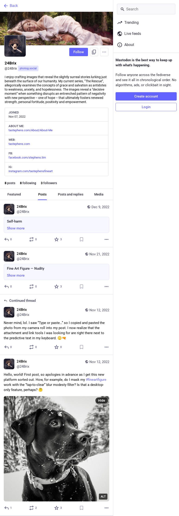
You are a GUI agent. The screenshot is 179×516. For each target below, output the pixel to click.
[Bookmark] (81, 239)
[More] (106, 239)
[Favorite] (58, 239)
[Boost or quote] (33, 239)
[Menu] (104, 52)
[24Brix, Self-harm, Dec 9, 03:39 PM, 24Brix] (56, 223)
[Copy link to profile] (94, 52)
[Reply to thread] (8, 347)
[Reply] (8, 239)
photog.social (28, 68)
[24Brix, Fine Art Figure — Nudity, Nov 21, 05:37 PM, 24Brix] (56, 270)
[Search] (146, 9)
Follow (78, 52)
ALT (103, 496)
